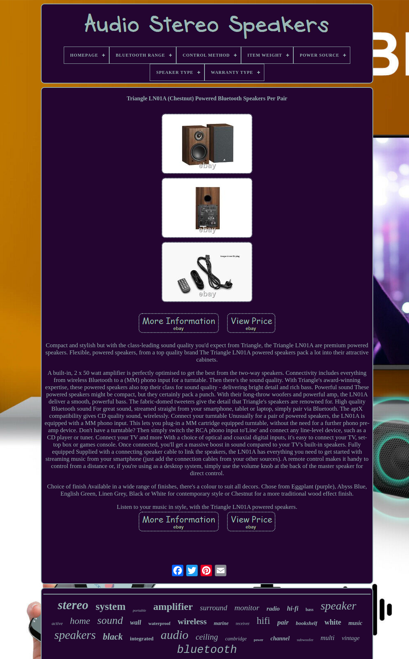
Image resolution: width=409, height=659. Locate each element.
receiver (243, 623)
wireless (192, 621)
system (111, 606)
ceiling (207, 636)
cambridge (236, 638)
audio (174, 634)
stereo (73, 605)
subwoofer (305, 639)
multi (328, 637)
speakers (75, 635)
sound (110, 620)
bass (309, 609)
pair (283, 622)
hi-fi (292, 608)
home (80, 621)
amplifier (173, 606)
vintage (351, 638)
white (332, 622)
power (259, 640)
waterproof (159, 623)
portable (139, 610)
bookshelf (306, 623)
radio (273, 608)
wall (135, 622)
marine (221, 623)
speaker (338, 605)
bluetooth (207, 650)
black (113, 636)
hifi (263, 620)
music (355, 623)
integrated (142, 638)
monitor (247, 607)
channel (279, 638)
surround (213, 607)
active (57, 623)
